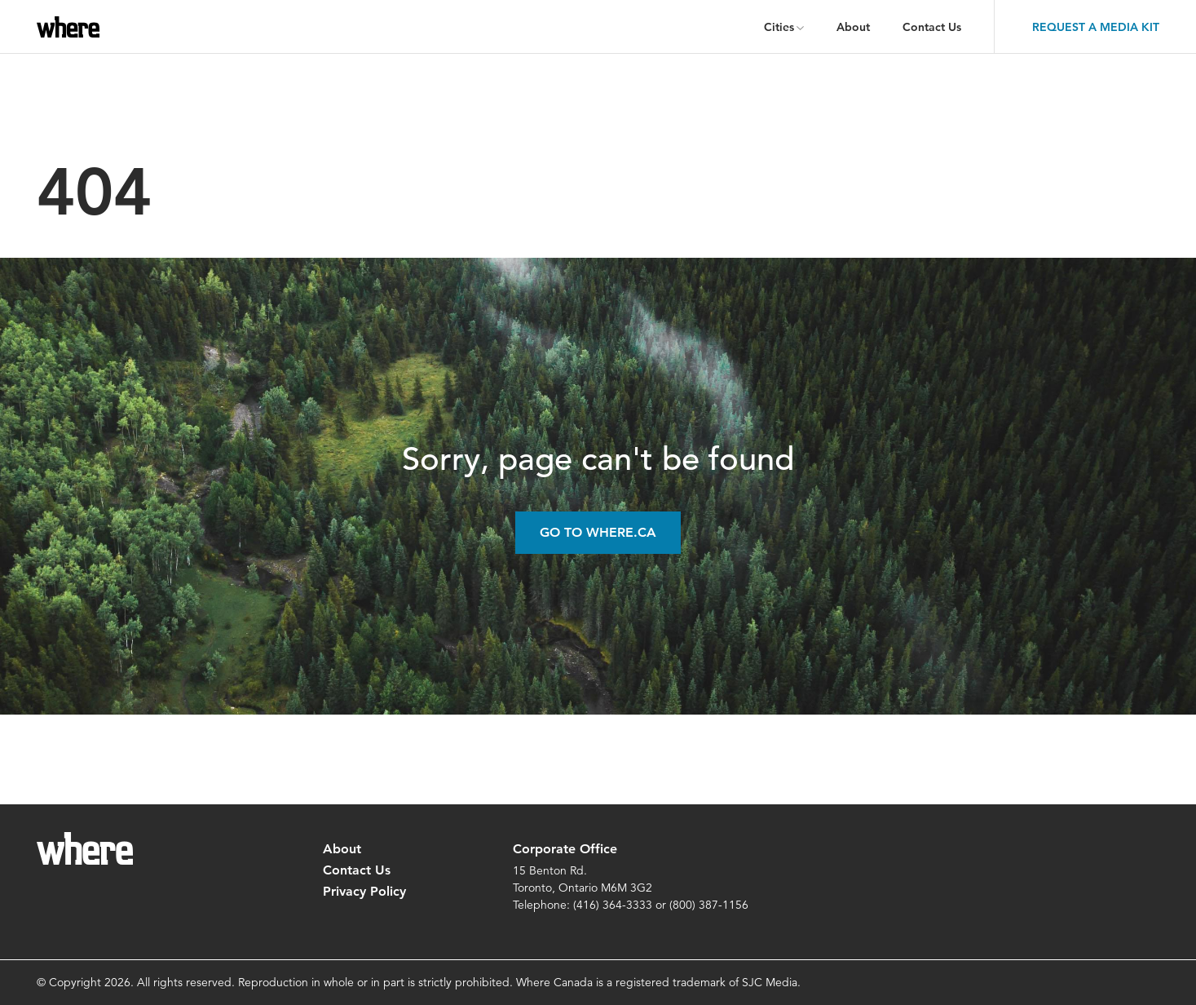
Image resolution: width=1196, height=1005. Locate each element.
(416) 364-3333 (612, 904)
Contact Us (932, 27)
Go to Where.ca (598, 532)
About (853, 27)
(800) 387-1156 (708, 904)
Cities (779, 27)
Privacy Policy (364, 891)
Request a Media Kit (1095, 27)
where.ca (71, 27)
